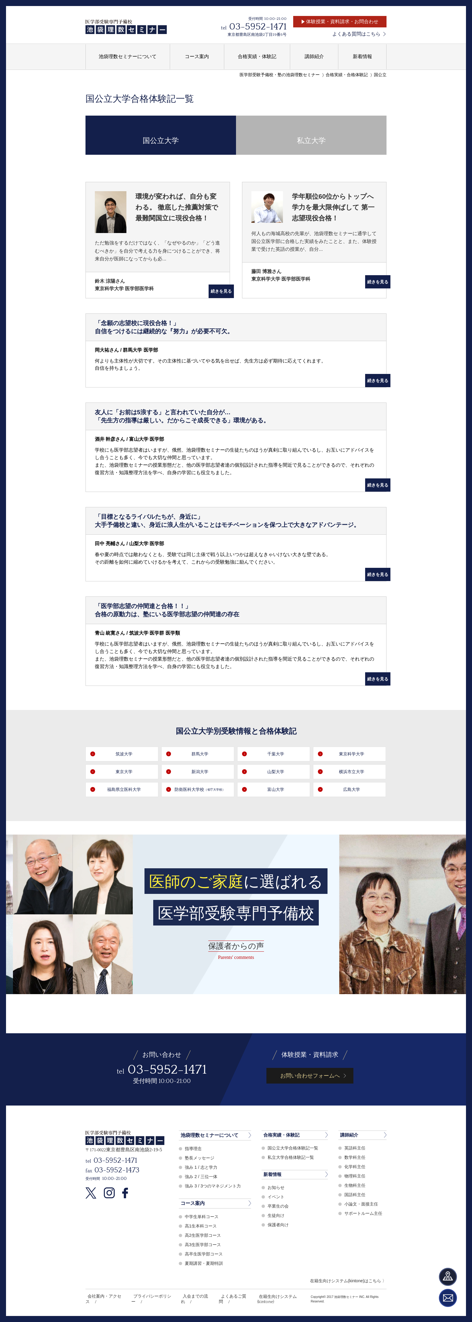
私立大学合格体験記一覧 (292, 1157)
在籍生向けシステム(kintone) (271, 1296)
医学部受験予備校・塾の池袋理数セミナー (280, 75)
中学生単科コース (203, 1216)
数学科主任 (355, 1157)
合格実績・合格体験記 (347, 75)
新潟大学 (200, 772)
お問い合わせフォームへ (310, 1076)
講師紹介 (349, 1135)
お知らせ (277, 1188)
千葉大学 (276, 754)
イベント (277, 1197)
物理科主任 (355, 1176)
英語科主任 (355, 1148)
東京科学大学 (352, 754)
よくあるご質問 (224, 1296)
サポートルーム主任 (364, 1213)
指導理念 (194, 1148)
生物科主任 (355, 1185)
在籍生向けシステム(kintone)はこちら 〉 (348, 1280)
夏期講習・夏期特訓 (205, 1263)
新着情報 (273, 1175)
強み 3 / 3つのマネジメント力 (214, 1185)
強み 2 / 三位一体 (202, 1176)
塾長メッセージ (200, 1157)
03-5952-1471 (258, 26)
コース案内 (193, 1203)
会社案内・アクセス (103, 1296)
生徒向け (277, 1216)
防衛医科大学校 (200, 789)
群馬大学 (200, 754)
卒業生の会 (279, 1207)
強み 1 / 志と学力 (202, 1167)
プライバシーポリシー (148, 1296)
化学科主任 (355, 1167)
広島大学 (352, 789)
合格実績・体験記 (282, 1135)
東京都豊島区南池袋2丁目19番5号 (257, 35)
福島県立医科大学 (125, 789)
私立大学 (311, 135)
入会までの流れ (189, 1296)
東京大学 (124, 772)
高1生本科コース (202, 1225)
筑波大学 (124, 754)
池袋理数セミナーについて (209, 1135)
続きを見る (214, 291)
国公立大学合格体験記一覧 (295, 1148)
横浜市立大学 (352, 772)
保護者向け (279, 1225)
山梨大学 (276, 772)
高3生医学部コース (204, 1244)
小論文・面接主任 (362, 1204)
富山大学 (276, 789)
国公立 (380, 75)
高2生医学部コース (204, 1235)
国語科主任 (355, 1195)
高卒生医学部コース (205, 1253)
